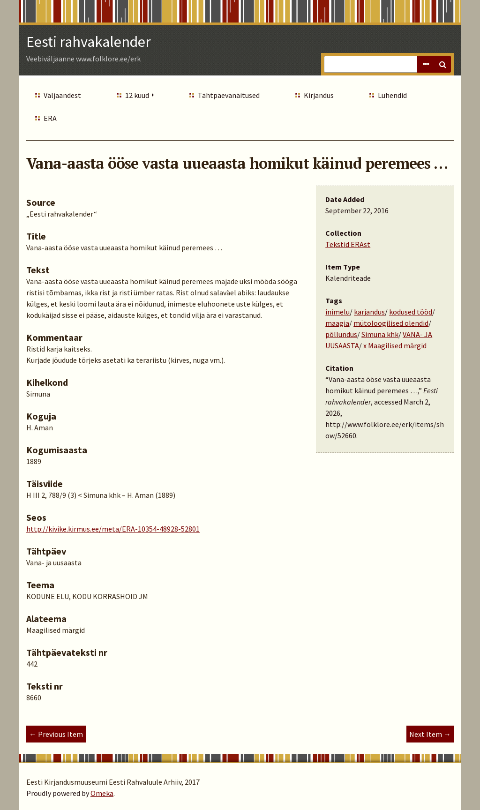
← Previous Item (56, 734)
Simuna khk (379, 334)
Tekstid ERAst (347, 244)
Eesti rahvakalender (88, 41)
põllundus (341, 334)
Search (442, 64)
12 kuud (137, 95)
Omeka (101, 793)
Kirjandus (319, 95)
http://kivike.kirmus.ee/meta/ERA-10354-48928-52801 (113, 528)
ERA (50, 118)
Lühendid (392, 95)
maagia (337, 323)
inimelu (337, 311)
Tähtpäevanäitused (229, 95)
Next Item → (430, 734)
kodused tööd (410, 311)
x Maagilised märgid (395, 345)
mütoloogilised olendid (390, 323)
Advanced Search (425, 64)
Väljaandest (62, 95)
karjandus (369, 311)
